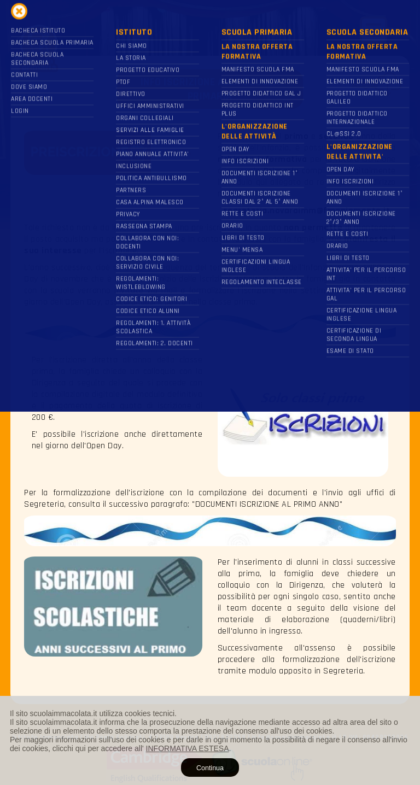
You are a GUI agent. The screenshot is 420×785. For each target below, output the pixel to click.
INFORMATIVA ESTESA (187, 748)
